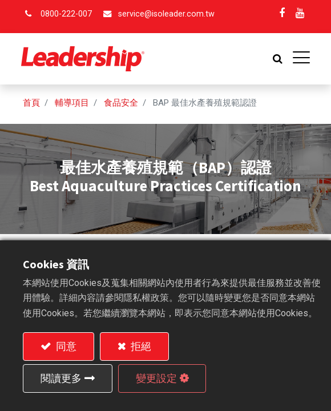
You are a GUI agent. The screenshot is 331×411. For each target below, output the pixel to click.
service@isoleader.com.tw (166, 14)
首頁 (31, 103)
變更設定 (156, 378)
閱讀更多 (61, 378)
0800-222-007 (66, 14)
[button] (276, 58)
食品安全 (121, 103)
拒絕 (139, 346)
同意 (65, 346)
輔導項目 (72, 103)
